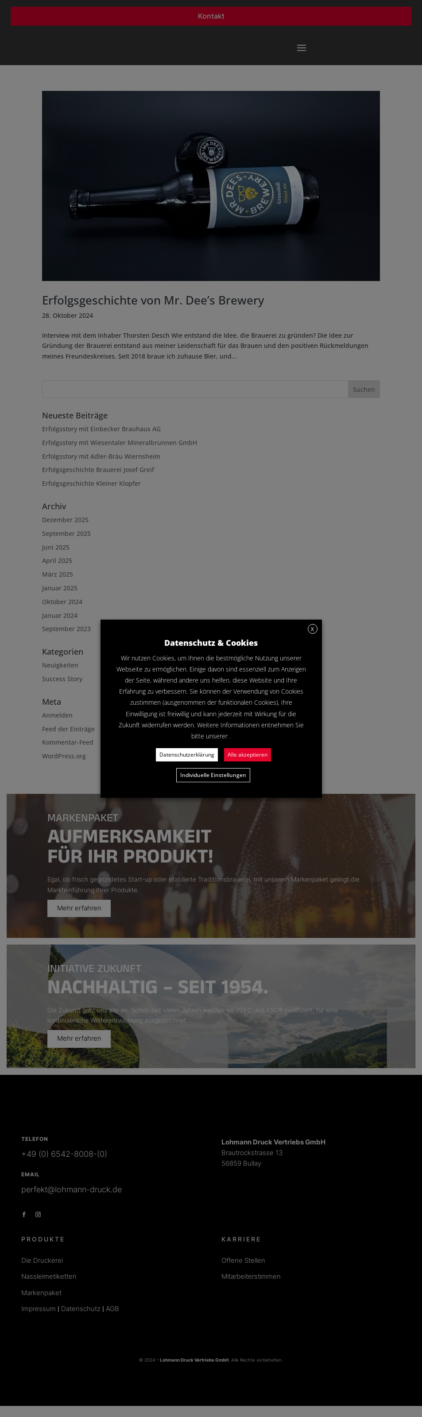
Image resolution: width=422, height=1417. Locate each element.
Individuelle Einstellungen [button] (213, 775)
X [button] (312, 628)
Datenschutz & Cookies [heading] (211, 642)
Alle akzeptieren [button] (247, 754)
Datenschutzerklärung (186, 754)
